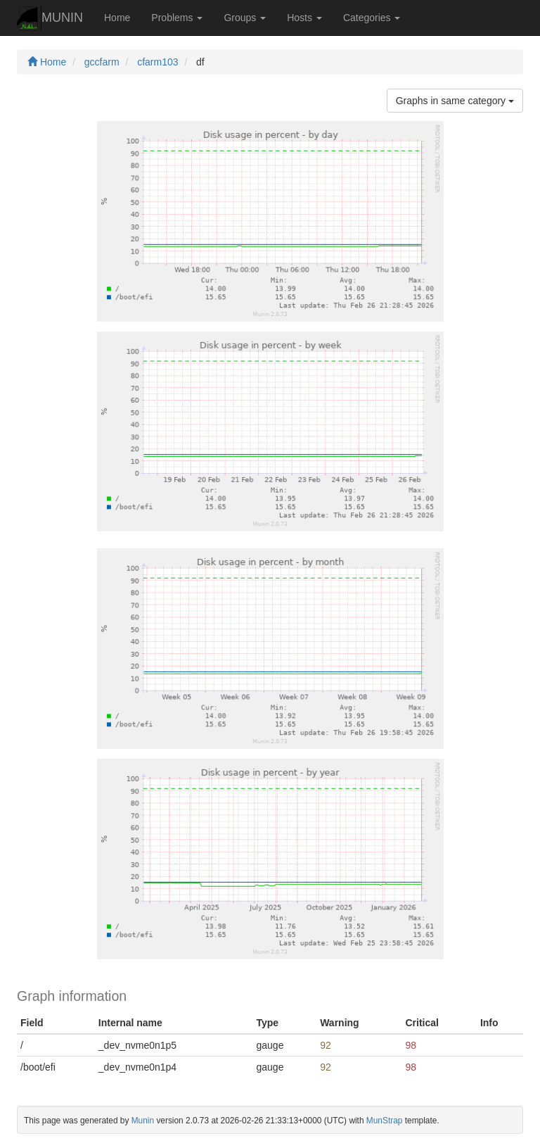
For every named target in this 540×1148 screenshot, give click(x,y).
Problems (176, 17)
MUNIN (50, 18)
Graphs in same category (455, 100)
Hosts (304, 17)
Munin (142, 1120)
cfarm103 (157, 62)
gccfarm (102, 62)
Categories (372, 17)
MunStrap (384, 1120)
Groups (245, 17)
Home (117, 17)
